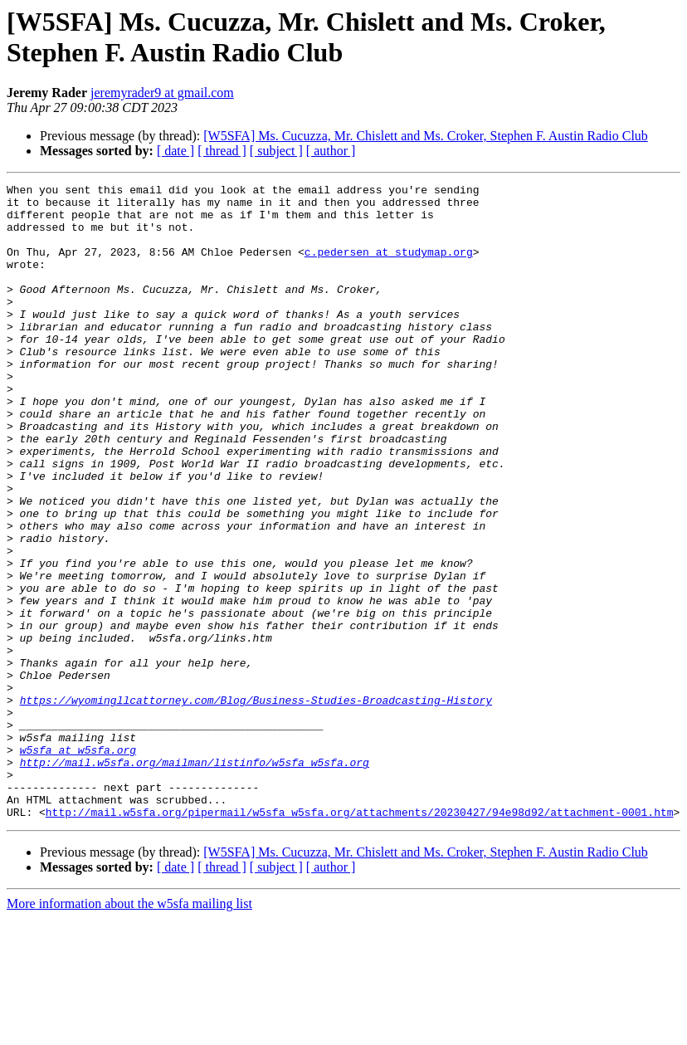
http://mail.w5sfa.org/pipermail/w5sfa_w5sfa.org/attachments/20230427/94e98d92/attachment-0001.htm (360, 938)
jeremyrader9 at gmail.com (162, 92)
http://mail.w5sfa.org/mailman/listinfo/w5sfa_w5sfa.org (194, 879)
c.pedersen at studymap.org (389, 266)
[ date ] (175, 151)
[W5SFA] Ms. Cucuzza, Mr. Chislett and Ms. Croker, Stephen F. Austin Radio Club (425, 136)
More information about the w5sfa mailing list (129, 1030)
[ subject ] (276, 151)
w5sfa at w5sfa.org (78, 864)
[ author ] (331, 151)
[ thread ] (221, 151)
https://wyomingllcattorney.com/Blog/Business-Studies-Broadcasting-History (256, 804)
